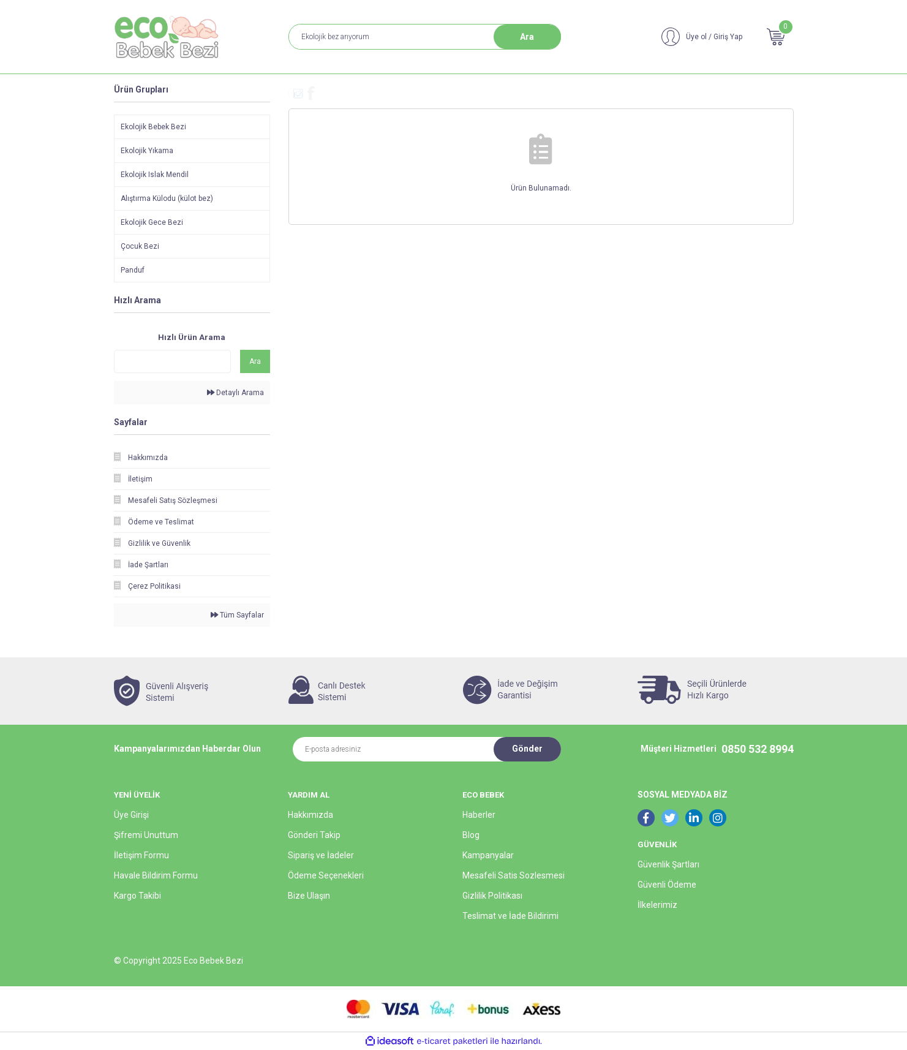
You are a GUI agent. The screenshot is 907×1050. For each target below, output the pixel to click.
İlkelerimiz (657, 905)
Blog (471, 835)
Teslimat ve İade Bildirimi (510, 916)
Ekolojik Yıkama (147, 150)
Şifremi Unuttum (146, 835)
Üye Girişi (131, 815)
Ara (527, 37)
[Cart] (776, 37)
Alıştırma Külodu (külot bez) (167, 198)
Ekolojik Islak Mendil (155, 174)
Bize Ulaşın (309, 896)
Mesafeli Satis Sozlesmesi (513, 875)
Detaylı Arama (235, 392)
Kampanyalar (488, 855)
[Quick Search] (172, 361)
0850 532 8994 (757, 748)
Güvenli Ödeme (667, 884)
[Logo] (168, 37)
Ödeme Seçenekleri (326, 875)
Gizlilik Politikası (492, 896)
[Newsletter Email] (393, 749)
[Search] (424, 37)
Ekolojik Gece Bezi (152, 222)
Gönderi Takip (314, 835)
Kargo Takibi (137, 896)
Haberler (478, 815)
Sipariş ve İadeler (321, 855)
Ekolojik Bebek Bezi (153, 127)
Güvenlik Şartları (668, 864)
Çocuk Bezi (140, 246)
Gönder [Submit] (527, 749)
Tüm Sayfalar (237, 615)
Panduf (133, 270)
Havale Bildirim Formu (156, 875)
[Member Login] (701, 37)
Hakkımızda (310, 815)
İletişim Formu (141, 855)
